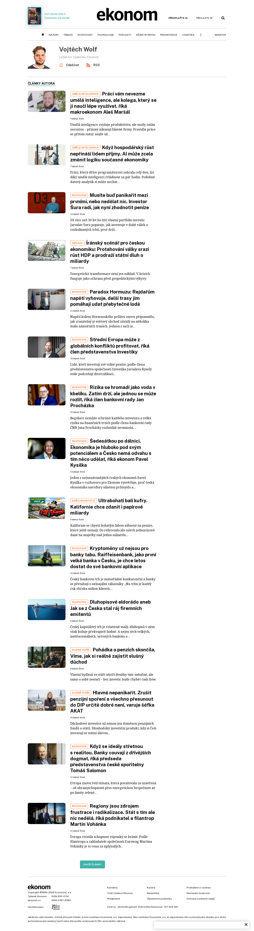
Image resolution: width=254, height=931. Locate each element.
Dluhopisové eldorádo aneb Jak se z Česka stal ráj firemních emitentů (110, 608)
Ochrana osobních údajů (201, 898)
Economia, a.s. (63, 892)
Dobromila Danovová (150, 906)
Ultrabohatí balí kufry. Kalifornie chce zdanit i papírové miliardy (108, 507)
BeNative (220, 34)
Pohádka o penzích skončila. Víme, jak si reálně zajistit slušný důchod (112, 656)
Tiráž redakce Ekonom (120, 893)
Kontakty (112, 887)
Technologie (105, 34)
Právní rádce (168, 34)
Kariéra (151, 887)
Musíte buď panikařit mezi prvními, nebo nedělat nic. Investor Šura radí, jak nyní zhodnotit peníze (109, 201)
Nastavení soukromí (198, 893)
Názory (54, 34)
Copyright (33, 892)
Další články (92, 864)
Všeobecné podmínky (159, 898)
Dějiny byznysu (145, 34)
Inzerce (111, 906)
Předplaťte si (178, 18)
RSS (96, 65)
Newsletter (153, 893)
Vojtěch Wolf (78, 49)
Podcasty (125, 34)
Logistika (188, 34)
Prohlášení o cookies (199, 887)
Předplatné (113, 898)
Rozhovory (85, 34)
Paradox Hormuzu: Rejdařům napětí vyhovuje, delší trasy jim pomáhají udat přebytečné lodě (112, 298)
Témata (68, 34)
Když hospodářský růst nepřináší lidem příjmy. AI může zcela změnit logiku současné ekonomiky (112, 153)
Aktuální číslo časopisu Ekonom (48, 16)
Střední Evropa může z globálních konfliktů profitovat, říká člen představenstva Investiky (109, 345)
